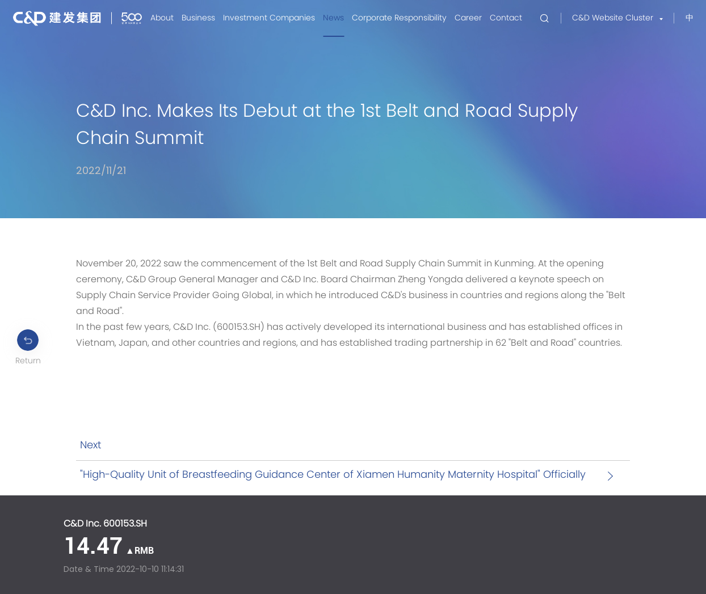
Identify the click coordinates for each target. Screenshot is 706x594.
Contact (506, 18)
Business (198, 18)
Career (468, 18)
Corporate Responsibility (399, 18)
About (162, 18)
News (333, 18)
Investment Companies (269, 18)
